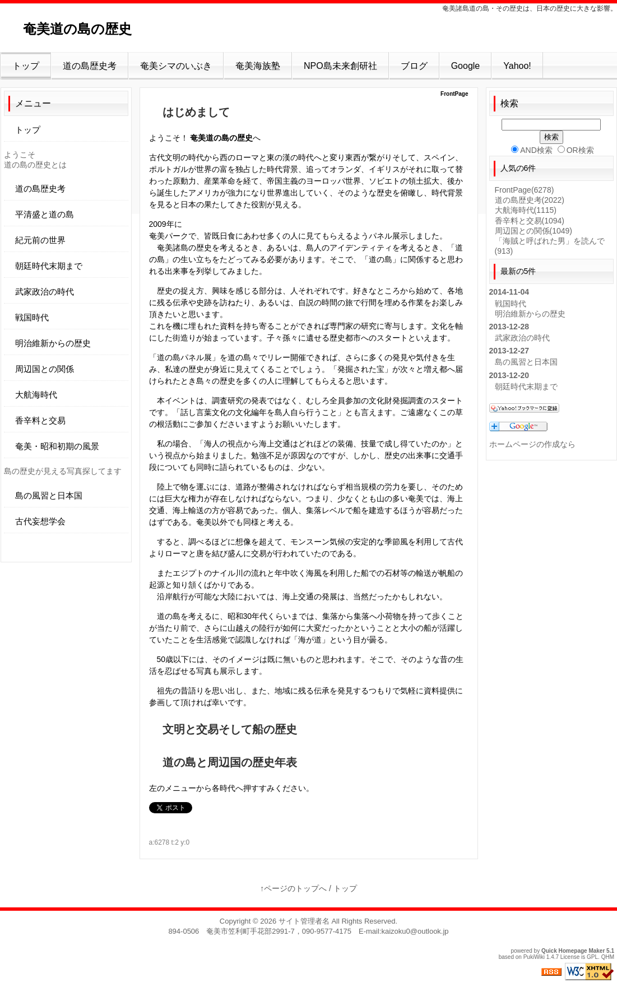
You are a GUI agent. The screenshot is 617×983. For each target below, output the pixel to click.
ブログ (414, 66)
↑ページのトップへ (293, 888)
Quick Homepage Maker (573, 951)
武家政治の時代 (44, 291)
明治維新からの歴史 (53, 343)
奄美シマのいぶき (176, 66)
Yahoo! (517, 66)
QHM (607, 957)
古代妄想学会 (40, 521)
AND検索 (532, 150)
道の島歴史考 (90, 66)
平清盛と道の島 (44, 214)
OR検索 (576, 150)
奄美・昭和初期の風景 (57, 446)
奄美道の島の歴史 (91, 28)
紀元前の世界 (40, 240)
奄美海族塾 (257, 66)
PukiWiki (534, 957)
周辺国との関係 (44, 369)
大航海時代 (36, 394)
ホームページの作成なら (532, 444)
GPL (592, 957)
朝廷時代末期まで (48, 266)
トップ (25, 66)
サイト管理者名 (304, 921)
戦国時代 (32, 317)
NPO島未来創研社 (340, 66)
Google (465, 66)
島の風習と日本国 (48, 495)
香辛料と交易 (40, 420)
